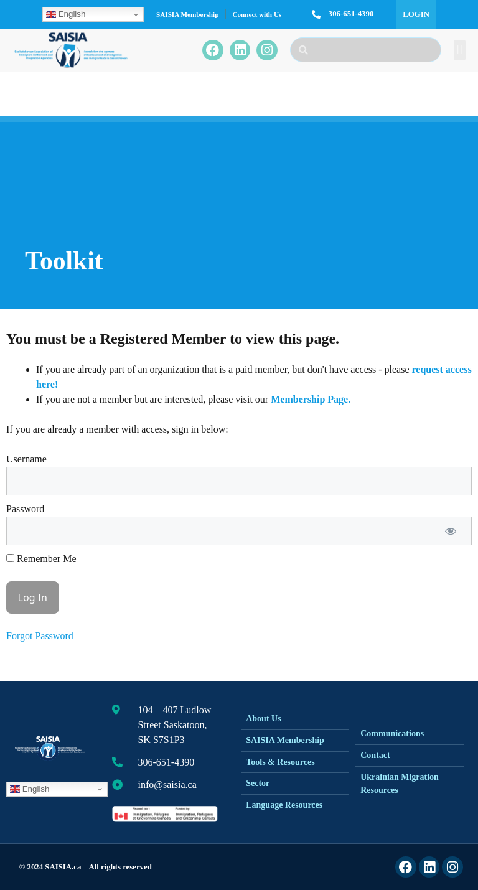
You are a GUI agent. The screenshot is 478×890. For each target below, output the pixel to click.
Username (26, 459)
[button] (460, 50)
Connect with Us (256, 14)
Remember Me (41, 558)
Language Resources (284, 805)
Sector (257, 783)
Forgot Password (39, 635)
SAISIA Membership (187, 14)
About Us (263, 718)
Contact (375, 755)
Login (416, 14)
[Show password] (450, 531)
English (65, 14)
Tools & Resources (280, 762)
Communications (392, 733)
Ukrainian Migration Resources (399, 783)
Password (25, 509)
